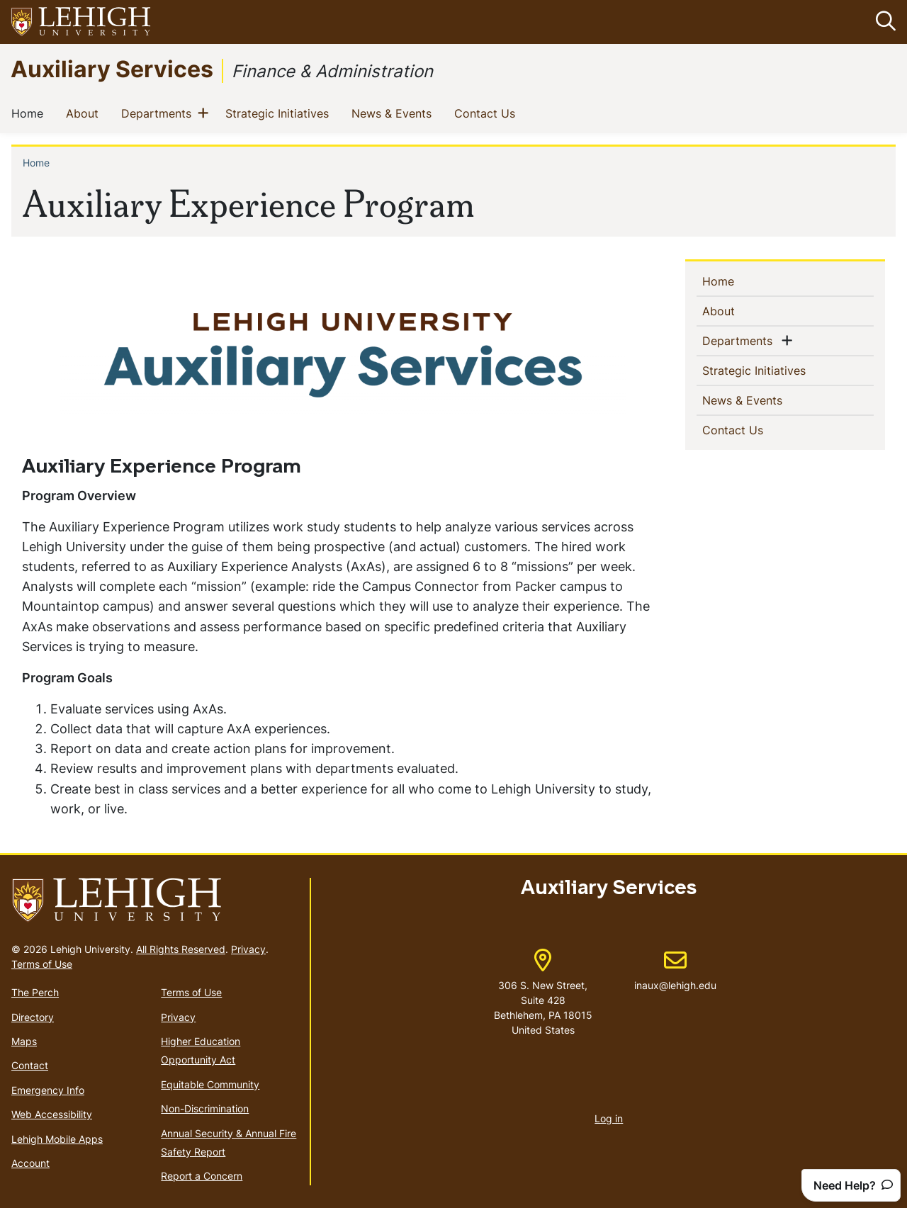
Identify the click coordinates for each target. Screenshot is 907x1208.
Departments (159, 113)
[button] (882, 22)
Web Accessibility (51, 1114)
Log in (609, 1119)
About (85, 113)
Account (30, 1163)
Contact (29, 1066)
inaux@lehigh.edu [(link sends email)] (675, 971)
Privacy (248, 949)
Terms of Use (41, 964)
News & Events (394, 113)
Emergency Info (47, 1090)
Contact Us (487, 113)
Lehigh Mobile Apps (57, 1139)
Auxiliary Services (112, 68)
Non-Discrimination (205, 1108)
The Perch (35, 992)
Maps (24, 1041)
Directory (32, 1017)
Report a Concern (201, 1176)
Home (30, 113)
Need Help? (853, 1185)
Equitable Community (210, 1084)
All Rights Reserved (180, 949)
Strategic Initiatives (279, 113)
